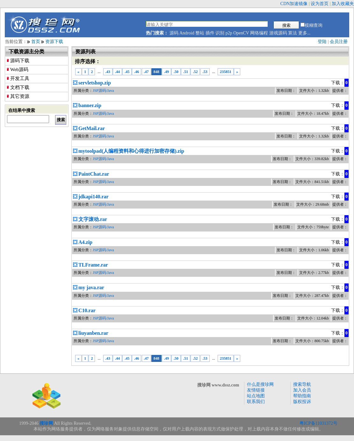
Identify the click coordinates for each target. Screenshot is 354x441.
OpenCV (241, 33)
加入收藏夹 (343, 3)
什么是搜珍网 (260, 384)
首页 (35, 41)
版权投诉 (302, 401)
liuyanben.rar (93, 333)
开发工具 (19, 78)
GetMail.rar (91, 128)
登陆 (322, 41)
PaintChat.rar (93, 174)
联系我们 (256, 401)
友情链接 (256, 390)
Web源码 (19, 69)
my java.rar (91, 287)
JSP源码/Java (103, 90)
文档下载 (19, 87)
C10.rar (87, 310)
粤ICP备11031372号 (318, 423)
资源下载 (54, 41)
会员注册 (339, 41)
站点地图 (256, 395)
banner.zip (89, 105)
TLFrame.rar (93, 265)
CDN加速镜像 (294, 3)
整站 (199, 33)
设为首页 (320, 3)
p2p (229, 33)
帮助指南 (302, 395)
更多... (304, 33)
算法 (292, 33)
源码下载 (19, 60)
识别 (219, 33)
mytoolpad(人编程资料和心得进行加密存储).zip (131, 151)
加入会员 (302, 390)
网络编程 (259, 33)
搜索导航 (302, 384)
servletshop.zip (94, 82)
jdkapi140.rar (93, 196)
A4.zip (85, 242)
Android (186, 33)
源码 (174, 33)
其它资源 (19, 96)
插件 (210, 33)
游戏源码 (278, 33)
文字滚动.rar (92, 219)
